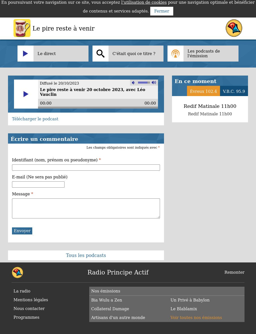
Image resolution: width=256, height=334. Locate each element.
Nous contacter (29, 308)
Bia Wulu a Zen (106, 300)
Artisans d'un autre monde (118, 317)
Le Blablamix (183, 308)
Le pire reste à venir (63, 28)
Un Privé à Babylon (190, 300)
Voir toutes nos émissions (196, 317)
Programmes (27, 317)
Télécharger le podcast (35, 119)
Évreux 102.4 (203, 91)
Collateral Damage (110, 308)
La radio (22, 291)
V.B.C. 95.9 (234, 91)
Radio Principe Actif (118, 272)
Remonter (234, 272)
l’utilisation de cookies (144, 2)
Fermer (161, 11)
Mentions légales (31, 299)
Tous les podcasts (86, 255)
